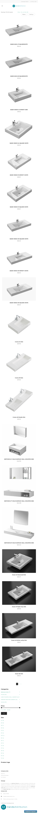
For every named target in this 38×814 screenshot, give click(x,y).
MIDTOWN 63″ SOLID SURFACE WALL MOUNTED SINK (19, 543)
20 (21, 12)
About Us (3, 773)
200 (27, 12)
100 (25, 12)
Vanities (3, 702)
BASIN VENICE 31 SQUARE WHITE (19, 207)
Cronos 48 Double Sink (19, 417)
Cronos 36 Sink (19, 377)
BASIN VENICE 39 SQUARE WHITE (19, 302)
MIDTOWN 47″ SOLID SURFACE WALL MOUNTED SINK (19, 501)
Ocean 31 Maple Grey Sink (19, 606)
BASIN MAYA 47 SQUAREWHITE (19, 44)
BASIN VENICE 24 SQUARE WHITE (19, 143)
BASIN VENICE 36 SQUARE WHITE (19, 238)
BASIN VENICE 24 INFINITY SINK (19, 109)
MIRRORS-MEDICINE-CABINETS (8, 699)
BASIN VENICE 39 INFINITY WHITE (19, 270)
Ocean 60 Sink (19, 673)
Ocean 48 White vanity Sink (19, 640)
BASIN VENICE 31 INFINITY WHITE (19, 175)
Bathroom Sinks (4, 692)
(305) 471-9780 (6, 793)
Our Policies (3, 777)
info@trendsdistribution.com (9, 796)
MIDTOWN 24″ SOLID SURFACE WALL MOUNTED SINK (19, 459)
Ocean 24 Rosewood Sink (19, 574)
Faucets (3, 694)
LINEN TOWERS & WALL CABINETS (9, 697)
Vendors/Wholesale (4, 775)
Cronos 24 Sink (19, 341)
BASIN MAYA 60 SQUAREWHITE (19, 76)
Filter (4, 713)
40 (23, 12)
